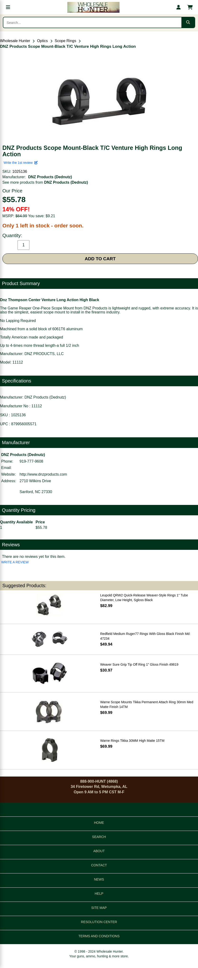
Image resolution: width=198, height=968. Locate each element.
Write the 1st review (21, 163)
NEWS (99, 879)
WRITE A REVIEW (15, 562)
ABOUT (99, 851)
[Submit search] (188, 22)
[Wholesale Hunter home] (93, 7)
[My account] (178, 7)
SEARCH (99, 837)
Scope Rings (65, 41)
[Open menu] (8, 7)
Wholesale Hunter (15, 41)
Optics (42, 41)
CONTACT (99, 865)
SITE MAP (99, 908)
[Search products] (92, 22)
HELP (99, 893)
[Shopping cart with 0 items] (190, 7)
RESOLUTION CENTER (99, 922)
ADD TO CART (100, 258)
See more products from (45, 182)
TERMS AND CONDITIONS (99, 936)
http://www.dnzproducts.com (43, 474)
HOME (99, 823)
